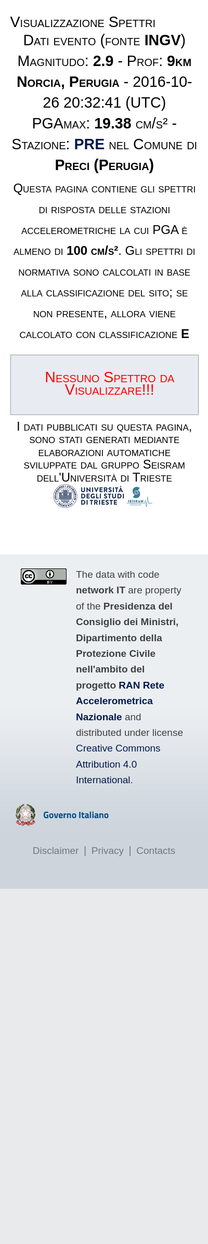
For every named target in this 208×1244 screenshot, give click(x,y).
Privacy (108, 850)
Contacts (155, 850)
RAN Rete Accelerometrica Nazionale (120, 701)
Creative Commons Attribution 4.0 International (118, 764)
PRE (89, 144)
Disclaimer (56, 850)
